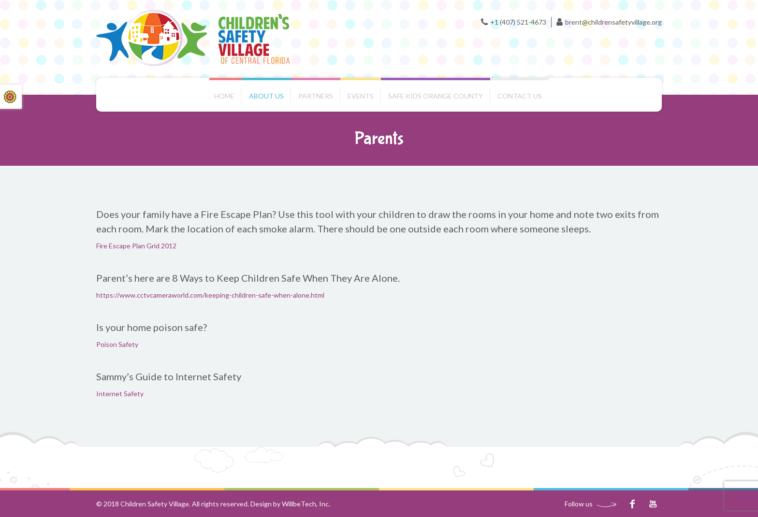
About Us (266, 96)
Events (361, 96)
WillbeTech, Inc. (306, 504)
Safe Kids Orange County (435, 96)
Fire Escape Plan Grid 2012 (136, 246)
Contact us (519, 96)
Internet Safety (120, 393)
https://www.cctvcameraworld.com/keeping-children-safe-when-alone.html (210, 295)
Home (224, 96)
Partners (315, 96)
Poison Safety (117, 344)
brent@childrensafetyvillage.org (613, 22)
